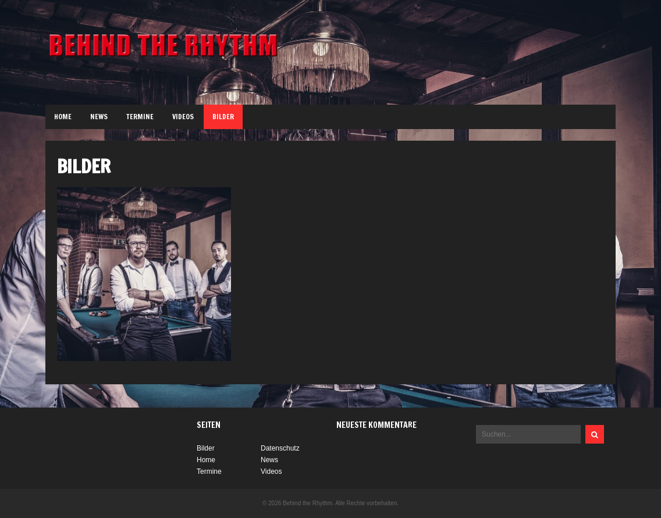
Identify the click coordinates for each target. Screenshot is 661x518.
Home (63, 117)
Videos (183, 117)
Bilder (223, 117)
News (99, 117)
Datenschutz (280, 448)
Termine (140, 117)
